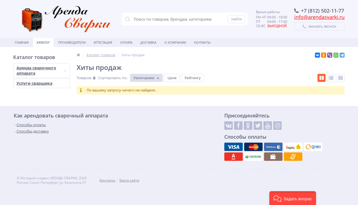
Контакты (202, 42)
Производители (72, 42)
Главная (22, 42)
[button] (292, 198)
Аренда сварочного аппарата (41, 70)
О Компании (175, 42)
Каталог (43, 42)
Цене (172, 77)
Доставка (148, 42)
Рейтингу (193, 77)
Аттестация (103, 42)
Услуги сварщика (34, 83)
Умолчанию (143, 77)
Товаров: (84, 77)
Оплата (126, 42)
